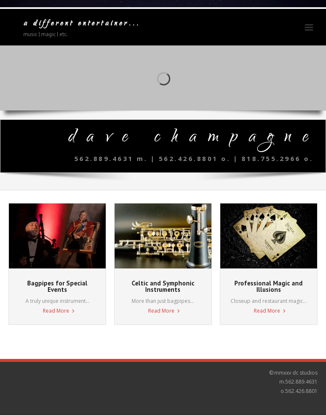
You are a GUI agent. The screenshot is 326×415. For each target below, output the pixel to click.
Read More (56, 310)
